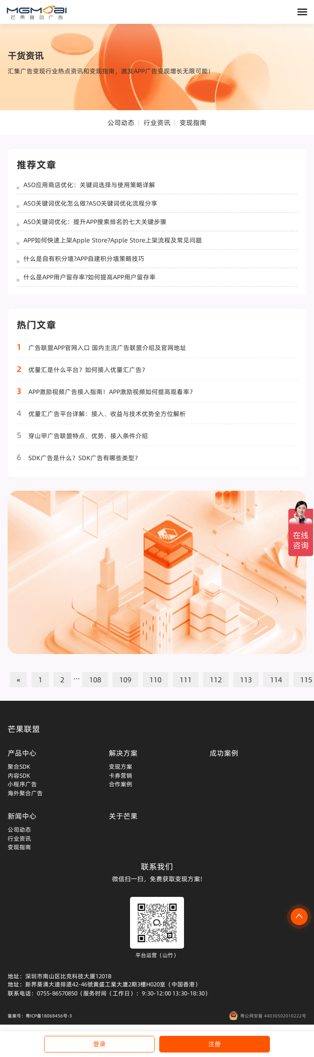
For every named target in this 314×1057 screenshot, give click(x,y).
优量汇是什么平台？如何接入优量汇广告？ (88, 369)
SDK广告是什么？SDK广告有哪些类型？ (84, 457)
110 (155, 680)
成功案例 (224, 753)
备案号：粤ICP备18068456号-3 (40, 1015)
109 (125, 680)
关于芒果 (123, 816)
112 (216, 680)
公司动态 (121, 122)
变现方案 (120, 766)
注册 (214, 1043)
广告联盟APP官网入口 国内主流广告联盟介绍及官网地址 (107, 347)
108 (95, 680)
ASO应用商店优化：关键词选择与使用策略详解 (89, 184)
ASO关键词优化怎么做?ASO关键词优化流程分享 (90, 203)
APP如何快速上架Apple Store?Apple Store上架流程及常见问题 (112, 240)
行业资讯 (157, 122)
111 (185, 680)
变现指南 (192, 122)
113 (246, 680)
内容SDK (19, 775)
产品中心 (22, 753)
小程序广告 (22, 784)
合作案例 (120, 784)
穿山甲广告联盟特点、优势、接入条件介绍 (88, 435)
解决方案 (123, 753)
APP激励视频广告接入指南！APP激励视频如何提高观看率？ (112, 391)
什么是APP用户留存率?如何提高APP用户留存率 (89, 277)
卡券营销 (120, 775)
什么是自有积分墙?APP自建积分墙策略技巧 (83, 258)
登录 (99, 1043)
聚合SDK (19, 766)
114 (276, 680)
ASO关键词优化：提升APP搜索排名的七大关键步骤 (94, 221)
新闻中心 (22, 816)
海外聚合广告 (25, 793)
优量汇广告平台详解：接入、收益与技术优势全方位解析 (107, 413)
